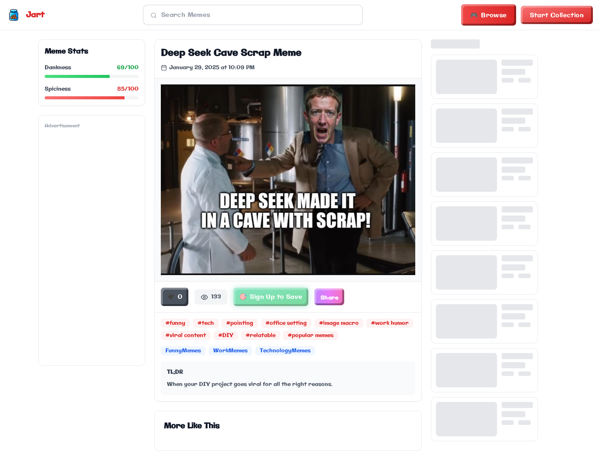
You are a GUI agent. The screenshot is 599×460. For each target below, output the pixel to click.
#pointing (239, 323)
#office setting (286, 323)
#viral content (185, 336)
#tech (206, 323)
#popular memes (310, 336)
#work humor (390, 323)
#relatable (260, 336)
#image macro (339, 323)
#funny (175, 323)
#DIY (225, 336)
